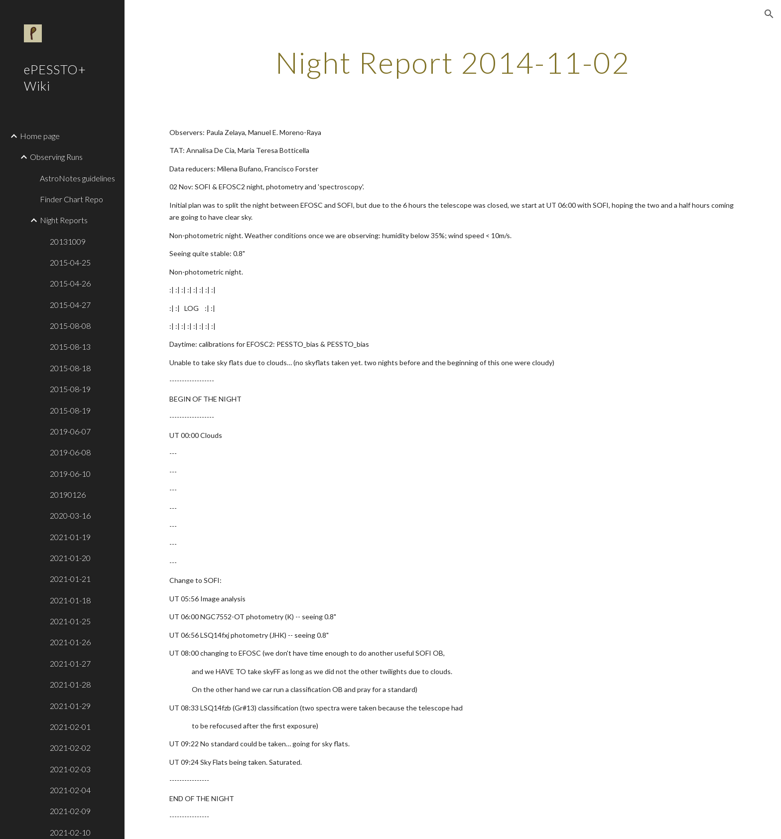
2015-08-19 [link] (70, 389)
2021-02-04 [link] (70, 790)
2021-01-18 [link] (70, 600)
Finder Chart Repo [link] (71, 199)
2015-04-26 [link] (70, 283)
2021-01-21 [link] (70, 578)
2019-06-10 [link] (70, 473)
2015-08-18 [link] (70, 368)
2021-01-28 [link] (70, 684)
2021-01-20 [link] (70, 557)
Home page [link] (40, 135)
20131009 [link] (68, 241)
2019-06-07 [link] (70, 431)
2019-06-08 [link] (70, 452)
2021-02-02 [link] (70, 747)
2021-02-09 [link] (70, 811)
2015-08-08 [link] (70, 325)
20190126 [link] (68, 494)
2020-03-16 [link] (70, 515)
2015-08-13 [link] (70, 346)
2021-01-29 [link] (70, 705)
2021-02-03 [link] (70, 769)
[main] (452, 62)
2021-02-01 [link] (70, 726)
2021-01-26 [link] (70, 642)
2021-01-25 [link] (70, 621)
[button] (769, 14)
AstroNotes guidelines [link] (77, 178)
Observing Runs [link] (56, 156)
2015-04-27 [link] (70, 304)
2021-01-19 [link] (70, 537)
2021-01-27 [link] (70, 663)
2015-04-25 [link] (70, 262)
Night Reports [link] (64, 220)
